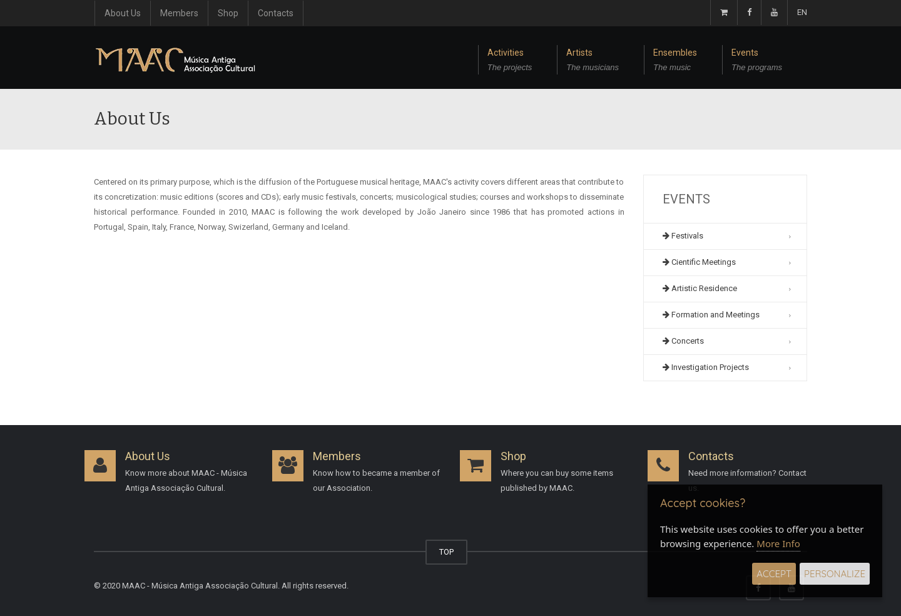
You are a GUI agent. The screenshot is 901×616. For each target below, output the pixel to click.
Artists (592, 61)
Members (179, 13)
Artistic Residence (700, 288)
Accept (774, 574)
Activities (509, 61)
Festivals (683, 235)
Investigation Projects (706, 367)
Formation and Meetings (711, 314)
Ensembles (675, 61)
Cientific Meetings (699, 262)
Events (756, 61)
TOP (446, 552)
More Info (778, 543)
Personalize (834, 574)
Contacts (275, 13)
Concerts (683, 341)
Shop (228, 13)
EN (802, 12)
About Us (122, 13)
